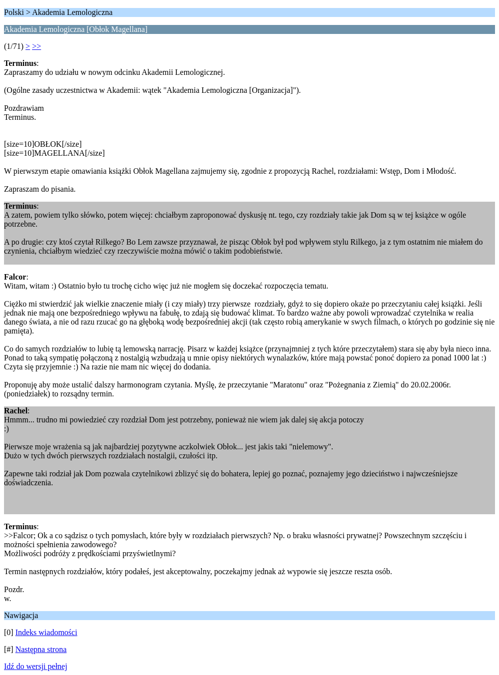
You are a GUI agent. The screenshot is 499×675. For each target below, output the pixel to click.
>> (36, 46)
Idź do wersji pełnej (35, 666)
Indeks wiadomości (46, 632)
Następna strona (41, 649)
